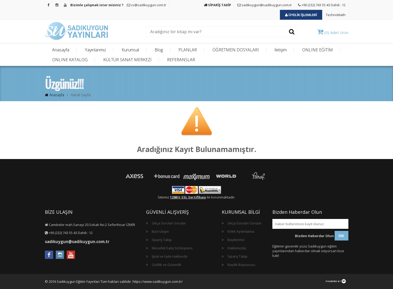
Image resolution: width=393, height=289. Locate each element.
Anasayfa (60, 50)
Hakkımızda (236, 248)
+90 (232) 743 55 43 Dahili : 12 (322, 5)
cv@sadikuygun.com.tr (146, 5)
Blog (159, 50)
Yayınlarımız (95, 50)
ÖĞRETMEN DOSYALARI (235, 50)
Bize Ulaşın (160, 231)
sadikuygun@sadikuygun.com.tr (264, 5)
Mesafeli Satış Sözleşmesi (172, 248)
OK (341, 235)
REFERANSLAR (181, 60)
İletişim (280, 50)
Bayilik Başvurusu (241, 264)
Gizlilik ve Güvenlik (166, 264)
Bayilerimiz (236, 239)
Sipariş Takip (162, 239)
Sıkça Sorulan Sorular (169, 223)
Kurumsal (130, 50)
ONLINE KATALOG (70, 60)
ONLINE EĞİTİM (317, 50)
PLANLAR (187, 50)
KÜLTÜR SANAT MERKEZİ (127, 60)
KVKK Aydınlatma (240, 231)
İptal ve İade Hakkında (169, 256)
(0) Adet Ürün (332, 32)
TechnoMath (336, 14)
